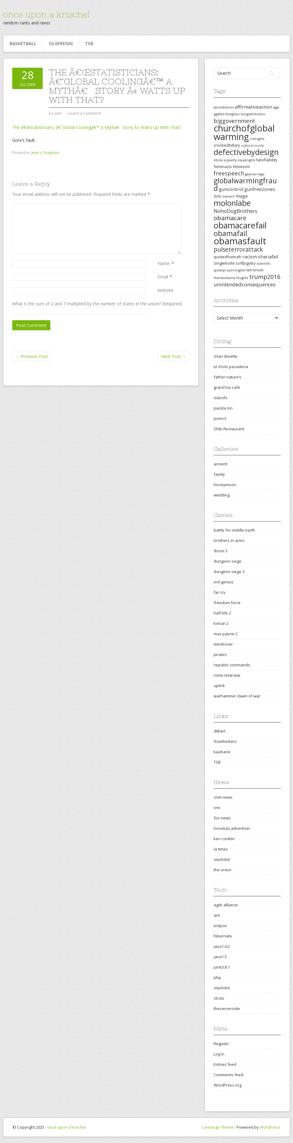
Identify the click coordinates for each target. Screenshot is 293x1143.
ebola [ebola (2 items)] (218, 160)
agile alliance (226, 905)
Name (163, 263)
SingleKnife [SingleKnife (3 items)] (224, 263)
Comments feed (228, 1074)
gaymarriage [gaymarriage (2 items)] (255, 174)
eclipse (220, 925)
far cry (220, 592)
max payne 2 (225, 633)
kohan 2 (221, 623)
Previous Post (31, 356)
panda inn (223, 408)
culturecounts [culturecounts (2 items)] (252, 145)
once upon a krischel (46, 14)
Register (221, 1043)
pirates (220, 654)
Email (162, 277)
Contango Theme (217, 1127)
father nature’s (227, 377)
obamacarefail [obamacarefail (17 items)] (240, 225)
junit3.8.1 (222, 967)
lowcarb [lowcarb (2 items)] (228, 196)
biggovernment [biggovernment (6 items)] (234, 120)
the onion (222, 869)
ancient (220, 464)
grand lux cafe (227, 387)
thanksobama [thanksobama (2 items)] (224, 278)
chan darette (225, 356)
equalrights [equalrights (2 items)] (246, 160)
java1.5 (220, 956)
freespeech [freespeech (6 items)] (229, 173)
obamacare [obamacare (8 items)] (230, 217)
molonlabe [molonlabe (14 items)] (232, 203)
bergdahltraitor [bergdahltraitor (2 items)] (253, 114)
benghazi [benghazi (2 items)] (232, 114)
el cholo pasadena (231, 366)
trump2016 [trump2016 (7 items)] (264, 277)
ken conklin (224, 838)
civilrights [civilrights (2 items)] (257, 139)
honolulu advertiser (232, 828)
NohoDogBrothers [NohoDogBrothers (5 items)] (235, 210)
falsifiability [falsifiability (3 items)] (266, 160)
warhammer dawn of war (237, 696)
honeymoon (225, 484)
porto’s (220, 418)
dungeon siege (227, 561)
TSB (89, 43)
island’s (221, 397)
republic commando (232, 665)
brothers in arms (229, 540)
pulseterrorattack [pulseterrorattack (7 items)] (238, 249)
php (217, 977)
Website (165, 290)
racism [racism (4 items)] (249, 256)
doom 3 (220, 551)
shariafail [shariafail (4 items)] (268, 256)
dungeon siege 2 (229, 571)
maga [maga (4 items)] (242, 196)
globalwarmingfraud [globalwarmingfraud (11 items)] (245, 184)
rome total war (227, 675)
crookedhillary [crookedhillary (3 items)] (227, 145)
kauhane (222, 751)
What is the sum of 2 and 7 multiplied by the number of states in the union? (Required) (97, 303)
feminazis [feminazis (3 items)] (223, 166)
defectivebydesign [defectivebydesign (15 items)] (246, 152)
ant (217, 915)
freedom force (227, 602)
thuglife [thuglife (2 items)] (242, 278)
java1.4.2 (222, 946)
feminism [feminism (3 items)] (241, 166)
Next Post (173, 356)
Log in (219, 1054)
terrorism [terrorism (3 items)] (254, 270)
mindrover (223, 644)
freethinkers (225, 741)
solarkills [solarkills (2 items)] (263, 263)
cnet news (223, 797)
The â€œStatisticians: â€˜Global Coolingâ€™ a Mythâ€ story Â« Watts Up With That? (96, 127)
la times (221, 849)
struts (219, 998)
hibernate (223, 936)
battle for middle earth (234, 530)
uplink (219, 685)
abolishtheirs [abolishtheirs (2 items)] (224, 107)
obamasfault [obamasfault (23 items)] (240, 241)
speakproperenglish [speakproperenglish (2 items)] (229, 270)
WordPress (270, 1127)
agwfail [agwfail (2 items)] (219, 114)
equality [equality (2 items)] (230, 160)
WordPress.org (227, 1085)
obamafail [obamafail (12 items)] (230, 233)
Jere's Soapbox (45, 152)
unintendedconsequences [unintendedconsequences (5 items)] (245, 284)
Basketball (22, 43)
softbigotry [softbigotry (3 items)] (246, 263)
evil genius (223, 582)
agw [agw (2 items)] (276, 107)
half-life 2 (222, 613)
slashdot (222, 859)
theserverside (227, 1008)
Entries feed (225, 1064)
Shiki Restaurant (229, 429)
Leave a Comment (84, 113)
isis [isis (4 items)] (217, 196)
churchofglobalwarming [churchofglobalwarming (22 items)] (244, 132)
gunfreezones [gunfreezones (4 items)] (259, 189)
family (219, 474)
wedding (222, 495)
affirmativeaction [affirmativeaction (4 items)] (253, 107)
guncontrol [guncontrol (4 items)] (231, 189)
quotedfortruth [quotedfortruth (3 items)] (227, 257)
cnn (217, 807)
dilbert (220, 731)
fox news (222, 818)
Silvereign (61, 43)
